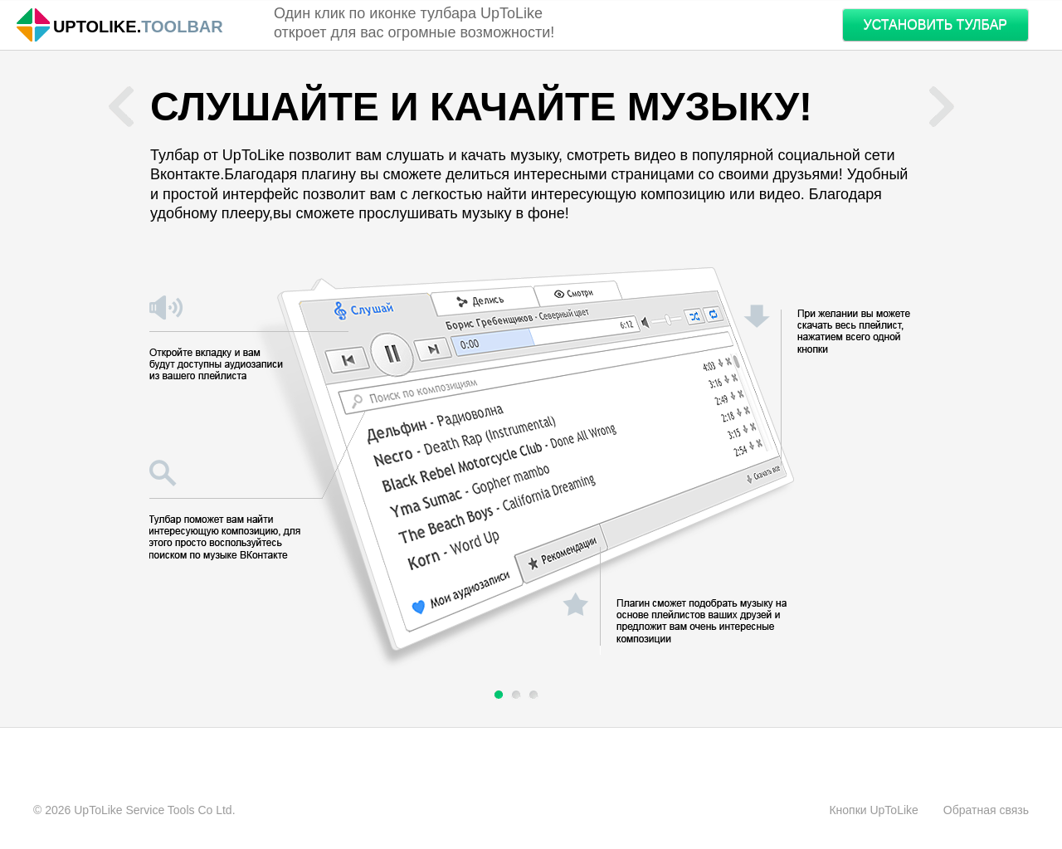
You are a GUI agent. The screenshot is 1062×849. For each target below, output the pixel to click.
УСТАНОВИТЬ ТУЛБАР (935, 24)
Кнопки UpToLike (873, 810)
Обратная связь (986, 810)
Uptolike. (97, 27)
